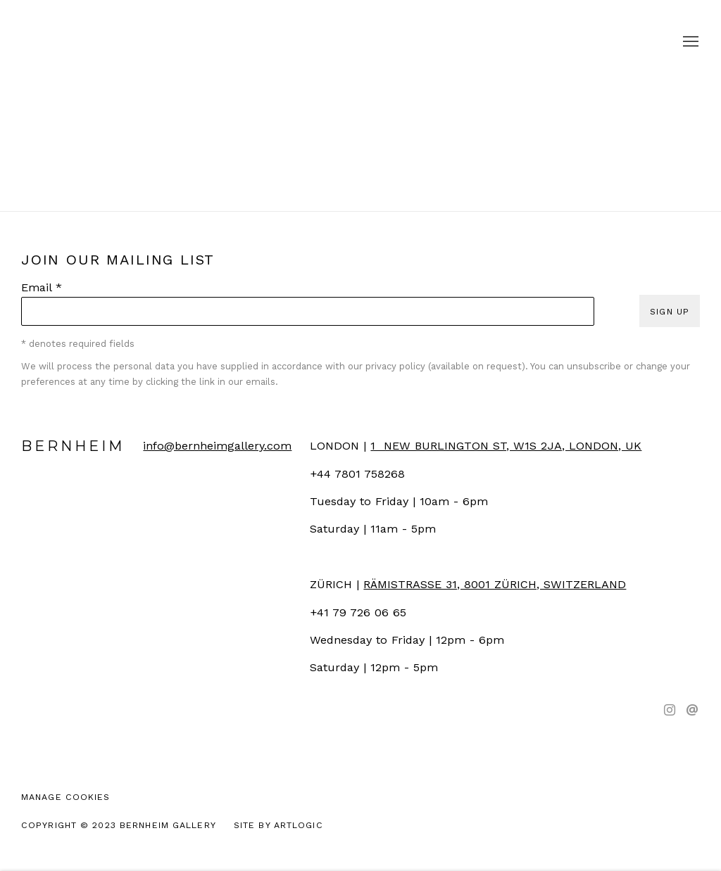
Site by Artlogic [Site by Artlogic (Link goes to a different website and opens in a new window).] (278, 825)
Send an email (692, 710)
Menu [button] (689, 42)
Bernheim (360, 42)
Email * (41, 287)
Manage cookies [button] (66, 796)
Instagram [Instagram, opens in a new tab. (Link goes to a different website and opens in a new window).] (669, 710)
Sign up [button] (669, 311)
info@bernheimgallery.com (217, 445)
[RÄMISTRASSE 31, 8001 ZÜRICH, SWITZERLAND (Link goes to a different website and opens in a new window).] (494, 584)
